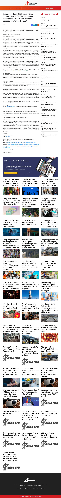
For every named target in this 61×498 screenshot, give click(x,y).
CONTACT (31, 8)
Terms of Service (20, 488)
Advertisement (36, 488)
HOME (10, 8)
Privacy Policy (28, 488)
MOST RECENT (17, 8)
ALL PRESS (25, 8)
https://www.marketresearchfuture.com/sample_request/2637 (15, 70)
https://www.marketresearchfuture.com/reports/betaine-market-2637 (21, 142)
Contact (42, 488)
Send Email (7, 136)
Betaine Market (10, 106)
